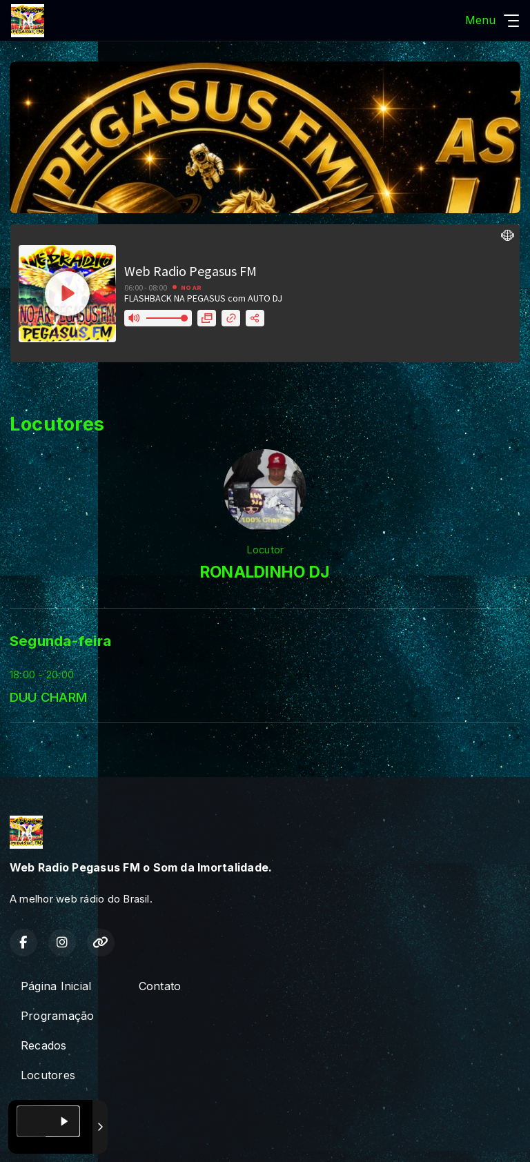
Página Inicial (56, 986)
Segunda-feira (60, 640)
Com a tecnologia (58, 1136)
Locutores (48, 1075)
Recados (44, 1045)
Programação (58, 1016)
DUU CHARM (48, 697)
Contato (160, 986)
